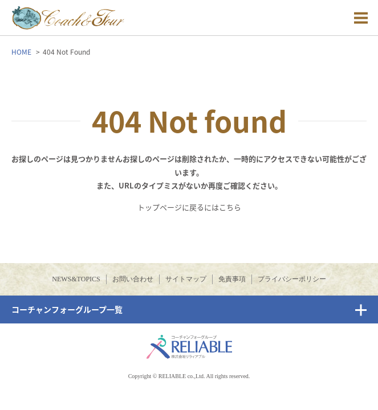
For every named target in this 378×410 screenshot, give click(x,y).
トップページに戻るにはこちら (189, 207)
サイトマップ (185, 279)
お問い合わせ (132, 279)
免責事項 (232, 279)
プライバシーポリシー (292, 279)
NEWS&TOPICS (76, 279)
